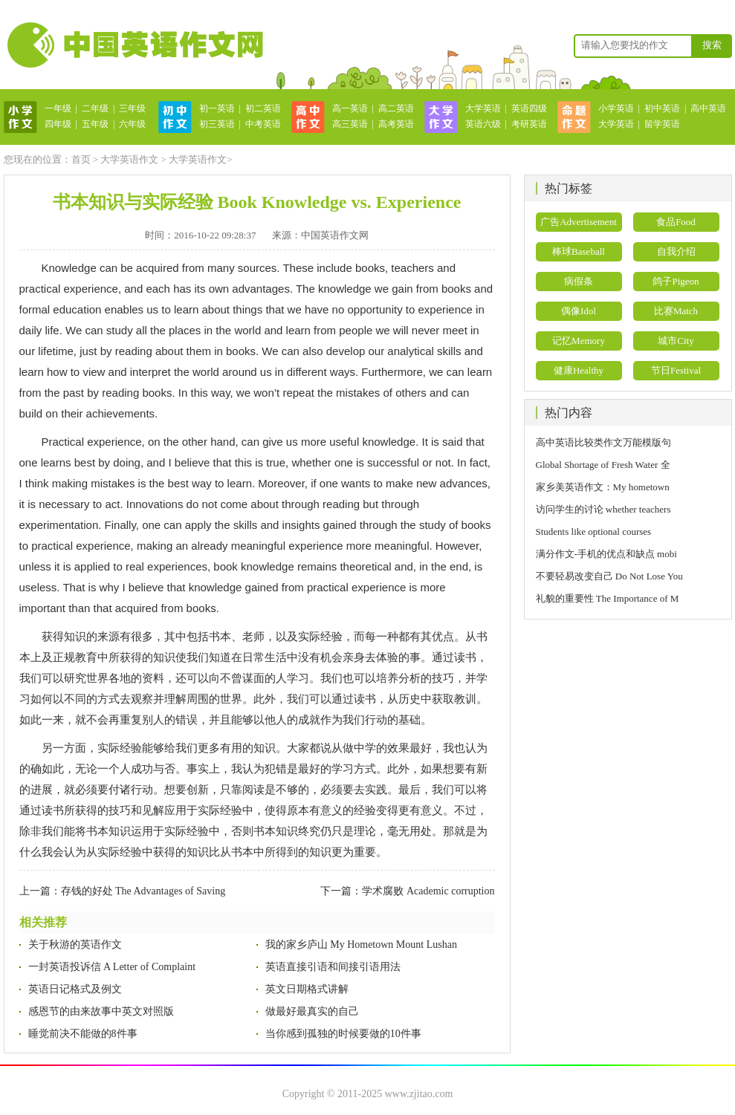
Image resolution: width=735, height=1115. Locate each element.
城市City (675, 340)
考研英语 (529, 124)
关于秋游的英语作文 (75, 944)
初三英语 (217, 124)
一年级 (58, 108)
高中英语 (708, 108)
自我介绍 (676, 251)
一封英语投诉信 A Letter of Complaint (112, 966)
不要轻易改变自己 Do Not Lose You (609, 576)
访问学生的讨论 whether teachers (603, 509)
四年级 (58, 124)
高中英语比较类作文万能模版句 (603, 442)
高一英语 (350, 108)
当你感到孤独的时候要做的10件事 (343, 1033)
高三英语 (350, 124)
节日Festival (676, 370)
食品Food (676, 221)
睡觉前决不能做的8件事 (82, 1033)
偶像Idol (578, 310)
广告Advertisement (578, 221)
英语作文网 (134, 44)
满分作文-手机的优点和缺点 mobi (606, 553)
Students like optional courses (598, 531)
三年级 (132, 108)
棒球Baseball (578, 251)
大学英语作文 (129, 159)
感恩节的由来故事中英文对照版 (101, 1011)
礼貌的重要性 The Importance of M (607, 598)
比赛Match (676, 310)
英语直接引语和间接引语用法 (333, 966)
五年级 (95, 124)
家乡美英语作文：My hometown (603, 487)
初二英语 (263, 108)
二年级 (95, 108)
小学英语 (616, 108)
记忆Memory (578, 340)
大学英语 (483, 108)
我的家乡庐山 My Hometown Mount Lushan (361, 944)
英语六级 (483, 124)
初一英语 (217, 108)
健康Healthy (578, 370)
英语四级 (529, 108)
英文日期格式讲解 (307, 989)
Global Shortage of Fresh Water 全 (603, 464)
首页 (81, 159)
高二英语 (396, 108)
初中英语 (662, 108)
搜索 (712, 45)
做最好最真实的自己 (312, 1011)
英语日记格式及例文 (75, 989)
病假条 (578, 281)
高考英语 (396, 124)
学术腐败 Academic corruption (428, 891)
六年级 (132, 124)
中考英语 (263, 124)
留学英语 (662, 124)
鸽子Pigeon (676, 281)
